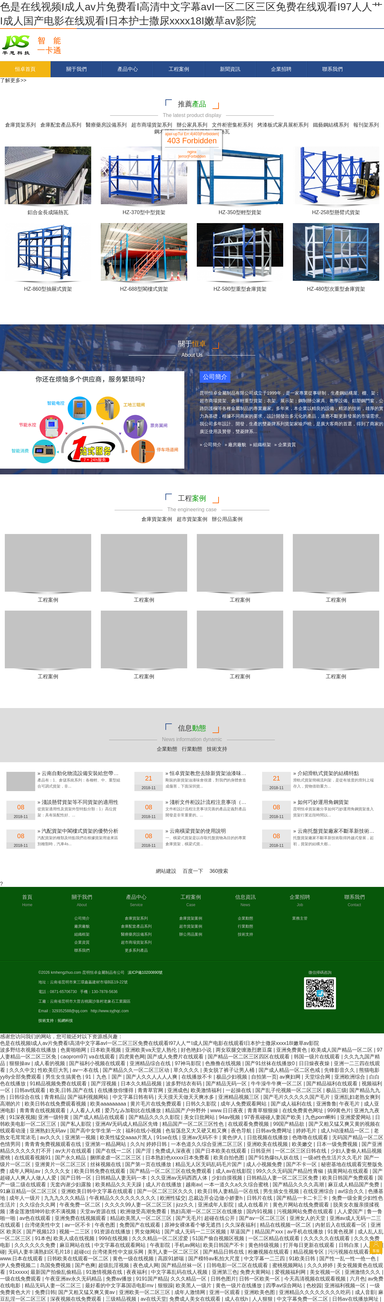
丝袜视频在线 (106, 1164)
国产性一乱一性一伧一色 (348, 1258)
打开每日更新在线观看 (309, 1245)
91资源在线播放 (113, 1231)
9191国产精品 (152, 1278)
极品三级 (336, 1090)
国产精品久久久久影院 (155, 1117)
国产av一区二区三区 (263, 1218)
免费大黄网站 (256, 1272)
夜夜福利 (137, 1272)
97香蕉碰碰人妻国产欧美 (273, 1117)
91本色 (43, 1238)
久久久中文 (22, 1070)
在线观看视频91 (33, 1157)
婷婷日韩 (157, 1144)
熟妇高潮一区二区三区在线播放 (207, 1211)
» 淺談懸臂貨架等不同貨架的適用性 (77, 802)
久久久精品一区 (189, 1278)
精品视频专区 (309, 1252)
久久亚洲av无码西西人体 (180, 1178)
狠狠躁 (165, 1285)
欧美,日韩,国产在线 (72, 1090)
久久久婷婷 (320, 1265)
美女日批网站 (200, 1117)
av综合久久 (351, 1191)
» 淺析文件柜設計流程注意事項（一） (208, 802)
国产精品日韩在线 (224, 1252)
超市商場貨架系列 (151, 125)
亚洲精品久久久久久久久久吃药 (315, 1292)
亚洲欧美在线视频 (268, 1144)
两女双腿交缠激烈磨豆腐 (244, 1050)
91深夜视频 (22, 1117)
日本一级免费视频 (337, 1144)
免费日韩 (45, 1292)
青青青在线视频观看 (43, 1110)
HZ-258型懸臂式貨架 (336, 212)
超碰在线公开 (220, 1218)
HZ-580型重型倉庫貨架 (239, 289)
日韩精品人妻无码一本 (121, 1178)
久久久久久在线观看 (327, 1238)
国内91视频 (260, 1211)
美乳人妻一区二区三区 (174, 1252)
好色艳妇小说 (197, 1050)
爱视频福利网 (291, 1272)
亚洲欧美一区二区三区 (145, 1292)
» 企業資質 (285, 444)
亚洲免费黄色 (292, 1050)
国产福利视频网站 (89, 1097)
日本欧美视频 (106, 1050)
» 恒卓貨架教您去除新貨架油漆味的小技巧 (213, 773)
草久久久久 (186, 1070)
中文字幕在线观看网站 (120, 1245)
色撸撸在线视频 (223, 1063)
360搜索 (219, 871)
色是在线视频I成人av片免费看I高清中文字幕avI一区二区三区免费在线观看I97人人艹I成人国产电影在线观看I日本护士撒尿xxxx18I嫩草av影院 (159, 1043)
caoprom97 (73, 1056)
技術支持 (217, 749)
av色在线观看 (36, 1218)
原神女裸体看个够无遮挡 (193, 1225)
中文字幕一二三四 (265, 1258)
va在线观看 (102, 1056)
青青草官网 (151, 1090)
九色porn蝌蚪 (321, 1117)
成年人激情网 (190, 1292)
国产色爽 (85, 1265)
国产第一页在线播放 (148, 1164)
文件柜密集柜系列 (232, 125)
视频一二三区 (75, 1231)
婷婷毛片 (307, 1130)
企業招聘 (281, 69)
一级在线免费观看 (21, 1278)
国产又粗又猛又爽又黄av (87, 1292)
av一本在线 (86, 1070)
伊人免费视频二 (18, 1265)
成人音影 (365, 1292)
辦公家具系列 (192, 125)
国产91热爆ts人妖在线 (274, 1157)
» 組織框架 (260, 444)
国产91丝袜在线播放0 (270, 1063)
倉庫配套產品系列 (60, 125)
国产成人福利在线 (292, 1103)
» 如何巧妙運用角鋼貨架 (320, 802)
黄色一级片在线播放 (239, 1285)
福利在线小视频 (144, 1130)
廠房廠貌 (82, 926)
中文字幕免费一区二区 (303, 1299)
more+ (265, 432)
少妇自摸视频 (228, 1178)
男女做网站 (148, 1231)
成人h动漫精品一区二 (346, 1130)
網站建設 (166, 871)
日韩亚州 (261, 1151)
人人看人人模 (86, 1110)
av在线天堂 (153, 1299)
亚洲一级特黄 (54, 1117)
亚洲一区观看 (225, 1292)
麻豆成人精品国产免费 (354, 1184)
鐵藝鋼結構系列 (331, 125)
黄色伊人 (233, 1137)
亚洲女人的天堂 (308, 1218)
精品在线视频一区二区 (286, 1225)
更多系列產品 (136, 950)
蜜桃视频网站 (288, 1265)
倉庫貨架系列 (20, 125)
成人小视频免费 (264, 1164)
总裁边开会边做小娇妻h (216, 1198)
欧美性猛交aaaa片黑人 (127, 1137)
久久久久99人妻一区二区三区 (139, 1204)
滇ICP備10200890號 (145, 972)
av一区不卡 (78, 1225)
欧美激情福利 (207, 1090)
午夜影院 (161, 1245)
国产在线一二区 (114, 1151)
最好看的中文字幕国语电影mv (120, 1285)
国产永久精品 (71, 1157)
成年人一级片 (25, 1198)
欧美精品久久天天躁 (119, 1184)
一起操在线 (239, 1090)
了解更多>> (13, 80)
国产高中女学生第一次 (96, 1130)
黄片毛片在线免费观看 (156, 1103)
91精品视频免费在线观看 (59, 1083)
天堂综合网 (318, 1077)
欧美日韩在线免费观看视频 (56, 1103)
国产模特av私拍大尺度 (214, 1258)
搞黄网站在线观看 (348, 1171)
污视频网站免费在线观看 (305, 1211)
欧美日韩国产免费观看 (348, 1178)
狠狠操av (20, 1063)
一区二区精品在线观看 (274, 1238)
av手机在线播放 (305, 1231)
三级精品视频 (122, 1299)
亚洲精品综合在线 (151, 1063)
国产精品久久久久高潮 (299, 1184)
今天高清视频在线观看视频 (315, 1278)
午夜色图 (105, 1225)
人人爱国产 (350, 1211)
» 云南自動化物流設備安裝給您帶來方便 (83, 773)
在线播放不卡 (197, 1077)
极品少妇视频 (232, 1077)
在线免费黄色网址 (303, 1110)
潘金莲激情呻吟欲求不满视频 (43, 1211)
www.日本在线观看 (22, 1258)
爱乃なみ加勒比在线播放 (133, 1110)
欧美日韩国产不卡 (224, 1245)
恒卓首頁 (25, 69)
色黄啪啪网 (73, 1050)
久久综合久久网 (38, 1204)
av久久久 (51, 1137)
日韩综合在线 (25, 1097)
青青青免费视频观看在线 (53, 1144)
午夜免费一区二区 (81, 1204)
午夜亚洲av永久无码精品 (74, 1278)
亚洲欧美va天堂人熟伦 (151, 1050)
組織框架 (82, 934)
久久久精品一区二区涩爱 (160, 1238)
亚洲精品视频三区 (239, 1097)
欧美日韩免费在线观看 (100, 1171)
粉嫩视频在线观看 (269, 1252)
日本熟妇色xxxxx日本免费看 (178, 1157)
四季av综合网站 (284, 1285)
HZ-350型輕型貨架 (240, 212)
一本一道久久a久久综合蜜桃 (237, 1184)
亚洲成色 (177, 1090)
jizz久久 (185, 1204)
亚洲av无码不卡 (200, 1137)
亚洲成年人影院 (216, 1204)
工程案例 (179, 69)
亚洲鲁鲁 (326, 1103)
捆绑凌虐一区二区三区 (116, 1157)
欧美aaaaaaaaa (109, 1103)
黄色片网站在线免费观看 (301, 1204)
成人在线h (237, 1299)
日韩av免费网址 (274, 1130)
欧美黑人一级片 (194, 1285)
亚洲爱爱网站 (356, 1117)
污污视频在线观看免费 (354, 1252)
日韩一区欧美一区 (260, 1278)
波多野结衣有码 (184, 1083)
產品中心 (127, 69)
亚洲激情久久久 (363, 1272)
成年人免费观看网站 (244, 1103)
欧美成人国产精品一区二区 (342, 1050)
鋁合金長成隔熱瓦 (48, 212)
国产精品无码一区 (227, 1083)
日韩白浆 (349, 1245)
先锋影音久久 (340, 1070)
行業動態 (192, 749)
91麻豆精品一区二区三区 (29, 1191)
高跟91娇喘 (171, 1258)
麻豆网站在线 (76, 1245)
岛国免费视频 (56, 1265)
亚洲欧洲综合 (350, 1077)
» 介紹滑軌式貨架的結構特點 (326, 773)
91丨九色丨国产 (104, 1077)
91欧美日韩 (302, 1258)
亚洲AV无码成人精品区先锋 (127, 1124)
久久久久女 (57, 1171)
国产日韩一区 (76, 1178)
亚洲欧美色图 (260, 1292)
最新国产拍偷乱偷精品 (56, 1272)
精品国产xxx (269, 1231)
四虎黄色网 (132, 1056)
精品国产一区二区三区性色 (193, 1124)
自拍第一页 (264, 1077)
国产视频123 (41, 1231)
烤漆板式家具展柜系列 (282, 125)
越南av (193, 1184)
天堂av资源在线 (98, 1211)
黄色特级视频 (264, 1245)
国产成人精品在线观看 (99, 1117)
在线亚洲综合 (319, 1191)
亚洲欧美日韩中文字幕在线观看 (97, 1191)
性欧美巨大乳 (54, 1070)
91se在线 (167, 1137)
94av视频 (230, 1117)
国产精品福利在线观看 (332, 1083)
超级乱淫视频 (114, 1265)
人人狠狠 (263, 1299)
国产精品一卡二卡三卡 (302, 1198)
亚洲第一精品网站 (106, 1144)
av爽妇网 (291, 1077)
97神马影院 (188, 1063)
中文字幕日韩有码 (134, 1097)
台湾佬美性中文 (43, 1225)
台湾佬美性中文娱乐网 (118, 1252)
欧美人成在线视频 (74, 1238)
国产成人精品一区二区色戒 (290, 1070)
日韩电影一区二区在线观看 (237, 1265)
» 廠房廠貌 (235, 444)
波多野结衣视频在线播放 (29, 1050)
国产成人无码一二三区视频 (195, 1231)
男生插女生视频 (281, 1191)
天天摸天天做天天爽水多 (186, 1097)
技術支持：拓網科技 (55, 1020)
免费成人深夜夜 (173, 1151)
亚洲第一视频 (81, 1137)
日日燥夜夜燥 (315, 1063)
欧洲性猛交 (173, 1198)
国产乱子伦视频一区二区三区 (289, 1090)
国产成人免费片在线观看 (176, 1056)
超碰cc (81, 1252)
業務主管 (300, 918)
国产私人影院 (76, 1124)
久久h (136, 1144)
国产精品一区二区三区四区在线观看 (249, 1056)
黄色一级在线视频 (134, 1258)
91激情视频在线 (105, 1272)
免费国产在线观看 (140, 1225)
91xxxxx (18, 1272)
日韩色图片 (223, 1278)
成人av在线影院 (234, 1171)
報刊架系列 (366, 125)
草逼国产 (241, 1231)
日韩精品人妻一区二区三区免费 (282, 1178)
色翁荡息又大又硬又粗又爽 (196, 1130)
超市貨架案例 (192, 519)
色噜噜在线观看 (310, 1137)
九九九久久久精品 (65, 1198)
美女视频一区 (326, 1272)
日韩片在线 (260, 1198)
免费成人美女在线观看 (195, 1299)
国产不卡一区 (302, 1164)
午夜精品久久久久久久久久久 (123, 1198)
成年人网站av (25, 1171)
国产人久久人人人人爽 (152, 1077)
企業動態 (167, 749)
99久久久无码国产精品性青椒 (290, 1171)
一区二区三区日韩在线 (301, 1151)
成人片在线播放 (164, 1184)
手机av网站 (187, 1245)
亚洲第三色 (224, 1272)
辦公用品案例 (227, 519)
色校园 (314, 1285)
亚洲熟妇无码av (48, 1130)
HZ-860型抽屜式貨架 (48, 289)
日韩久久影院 (202, 1103)
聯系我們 (332, 69)
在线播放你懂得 (116, 1090)
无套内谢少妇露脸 (71, 1184)
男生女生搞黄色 (64, 1077)
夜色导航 (242, 1130)
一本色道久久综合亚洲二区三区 (207, 1144)
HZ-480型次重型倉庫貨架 (336, 289)
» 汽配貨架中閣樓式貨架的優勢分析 (77, 831)
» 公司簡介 (210, 444)
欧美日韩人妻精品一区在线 (228, 1191)
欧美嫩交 (303, 1144)
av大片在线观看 (74, 1151)
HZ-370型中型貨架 (144, 212)
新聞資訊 (230, 69)
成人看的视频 (50, 1063)
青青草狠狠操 (263, 1110)
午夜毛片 (350, 1103)
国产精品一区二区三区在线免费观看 (171, 1171)
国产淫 (144, 1151)
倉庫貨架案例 (156, 519)
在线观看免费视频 (249, 1124)
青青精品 (54, 1097)
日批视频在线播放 (268, 1137)
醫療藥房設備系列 (106, 125)
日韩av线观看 (30, 1090)
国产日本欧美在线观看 (221, 1151)
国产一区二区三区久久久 (166, 1191)
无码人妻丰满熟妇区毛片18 (39, 1252)
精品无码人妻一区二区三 (53, 1285)
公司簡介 (82, 918)
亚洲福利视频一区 (345, 1285)
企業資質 (82, 942)
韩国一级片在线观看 (317, 1056)
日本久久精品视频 (142, 1083)
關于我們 (76, 69)
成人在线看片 (254, 1204)
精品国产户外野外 (186, 1110)
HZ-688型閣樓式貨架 (144, 289)
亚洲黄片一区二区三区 (61, 1164)
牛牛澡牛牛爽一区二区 (277, 1083)
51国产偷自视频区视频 (218, 1238)
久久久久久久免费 (35, 1245)
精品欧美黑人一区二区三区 (141, 1218)
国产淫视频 (104, 1083)
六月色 (357, 1278)
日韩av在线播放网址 (356, 1299)
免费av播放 (119, 1278)
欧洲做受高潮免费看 (144, 1211)
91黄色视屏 (341, 1231)
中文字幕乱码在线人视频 (180, 1272)
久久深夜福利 (241, 1225)
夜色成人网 (146, 1265)
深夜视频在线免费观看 (76, 1299)
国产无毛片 (188, 1218)
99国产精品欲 (289, 1124)
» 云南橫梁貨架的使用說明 (195, 831)
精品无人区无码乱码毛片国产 (209, 1164)
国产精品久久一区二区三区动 (137, 1070)
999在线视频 (114, 1238)
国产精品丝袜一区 (182, 1265)
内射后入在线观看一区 (341, 1225)
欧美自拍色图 (229, 1157)
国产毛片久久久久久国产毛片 (297, 1097)
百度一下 (193, 871)
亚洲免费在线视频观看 (81, 1218)
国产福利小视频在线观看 (98, 1063)
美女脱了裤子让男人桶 (229, 1070)
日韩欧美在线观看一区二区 (78, 1258)
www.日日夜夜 (227, 1110)
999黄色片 (339, 1110)
